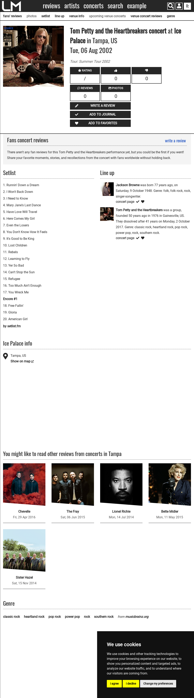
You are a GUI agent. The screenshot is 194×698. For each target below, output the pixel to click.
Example (136, 5)
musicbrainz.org (136, 617)
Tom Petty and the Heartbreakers (108, 30)
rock (87, 617)
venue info (76, 16)
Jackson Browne (127, 185)
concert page (125, 202)
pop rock (54, 617)
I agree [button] (114, 683)
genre (171, 16)
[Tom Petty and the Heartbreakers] (107, 214)
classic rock (11, 617)
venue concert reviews (146, 16)
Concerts (94, 5)
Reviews (51, 5)
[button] (179, 7)
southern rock (104, 617)
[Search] (170, 6)
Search (115, 5)
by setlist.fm (12, 326)
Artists (71, 5)
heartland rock (34, 617)
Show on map (20, 361)
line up (59, 16)
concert (156, 30)
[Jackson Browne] (107, 189)
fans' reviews (12, 16)
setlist (45, 16)
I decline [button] (131, 683)
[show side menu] (187, 6)
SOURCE (8, 28)
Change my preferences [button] (158, 683)
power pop (72, 617)
